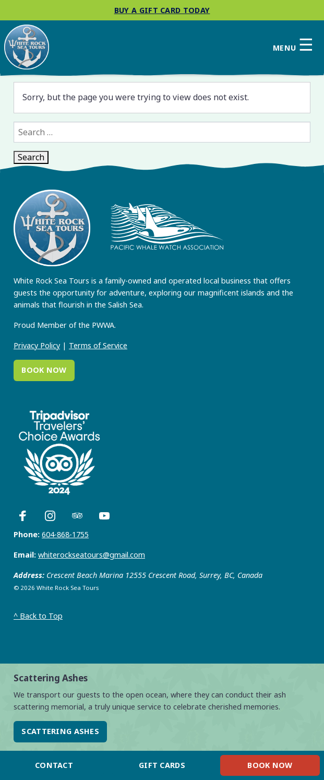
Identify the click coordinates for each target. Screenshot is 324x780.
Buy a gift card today (162, 10)
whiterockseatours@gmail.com (91, 555)
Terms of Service (98, 345)
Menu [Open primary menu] (293, 45)
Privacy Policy (37, 345)
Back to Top (38, 616)
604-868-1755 (65, 534)
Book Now (43, 370)
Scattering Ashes (60, 731)
